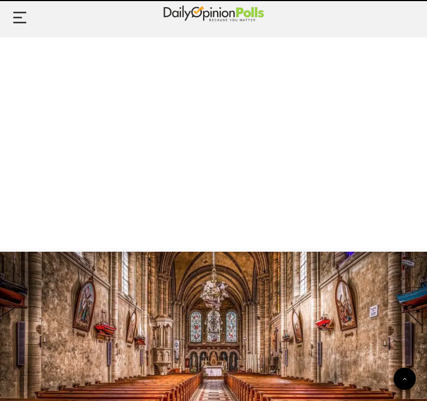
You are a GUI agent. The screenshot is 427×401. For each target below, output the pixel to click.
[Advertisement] (213, 132)
